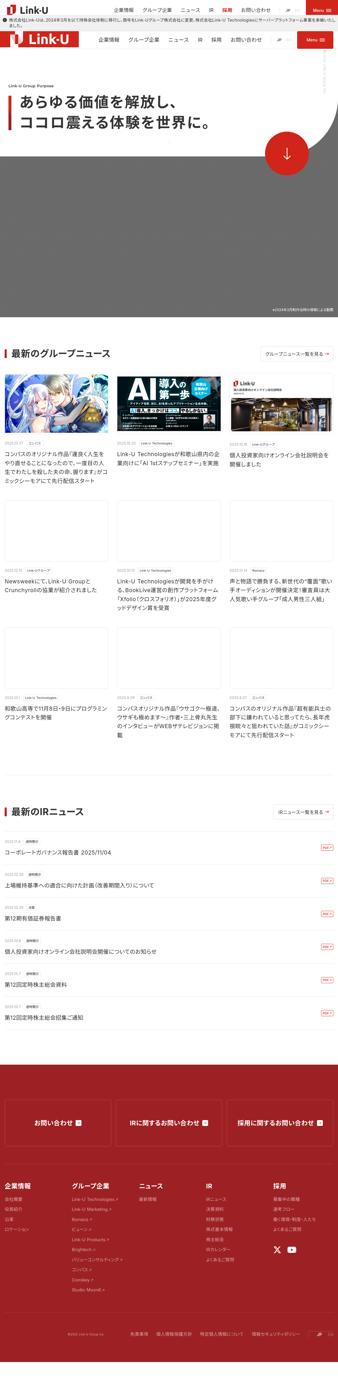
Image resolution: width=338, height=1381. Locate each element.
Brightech (82, 1265)
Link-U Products (88, 1255)
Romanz (80, 1234)
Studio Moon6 (86, 1305)
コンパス (80, 1285)
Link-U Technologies (93, 1214)
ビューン (80, 1245)
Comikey (81, 1295)
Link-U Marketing (90, 1224)
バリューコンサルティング (95, 1275)
